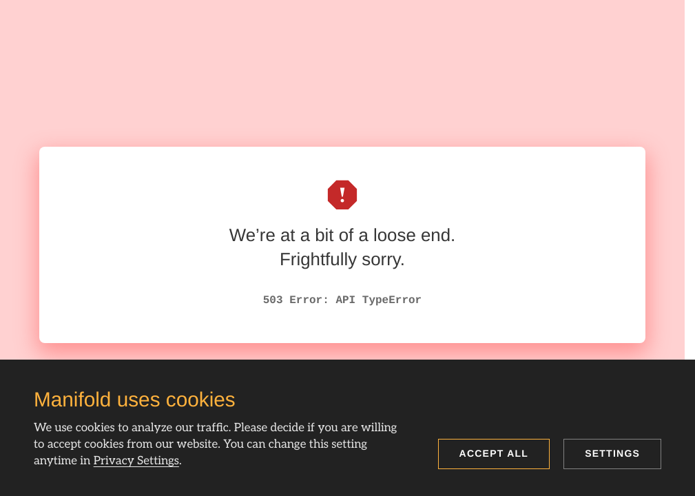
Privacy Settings (136, 461)
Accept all (494, 453)
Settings (612, 453)
